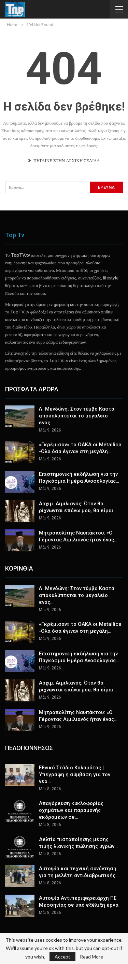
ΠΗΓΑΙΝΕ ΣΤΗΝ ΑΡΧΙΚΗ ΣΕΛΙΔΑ (64, 160)
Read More (91, 956)
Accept (62, 957)
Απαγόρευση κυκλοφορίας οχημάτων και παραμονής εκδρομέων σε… (71, 810)
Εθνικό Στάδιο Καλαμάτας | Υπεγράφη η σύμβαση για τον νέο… (74, 774)
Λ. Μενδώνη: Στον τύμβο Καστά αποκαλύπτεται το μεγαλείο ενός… (76, 416)
